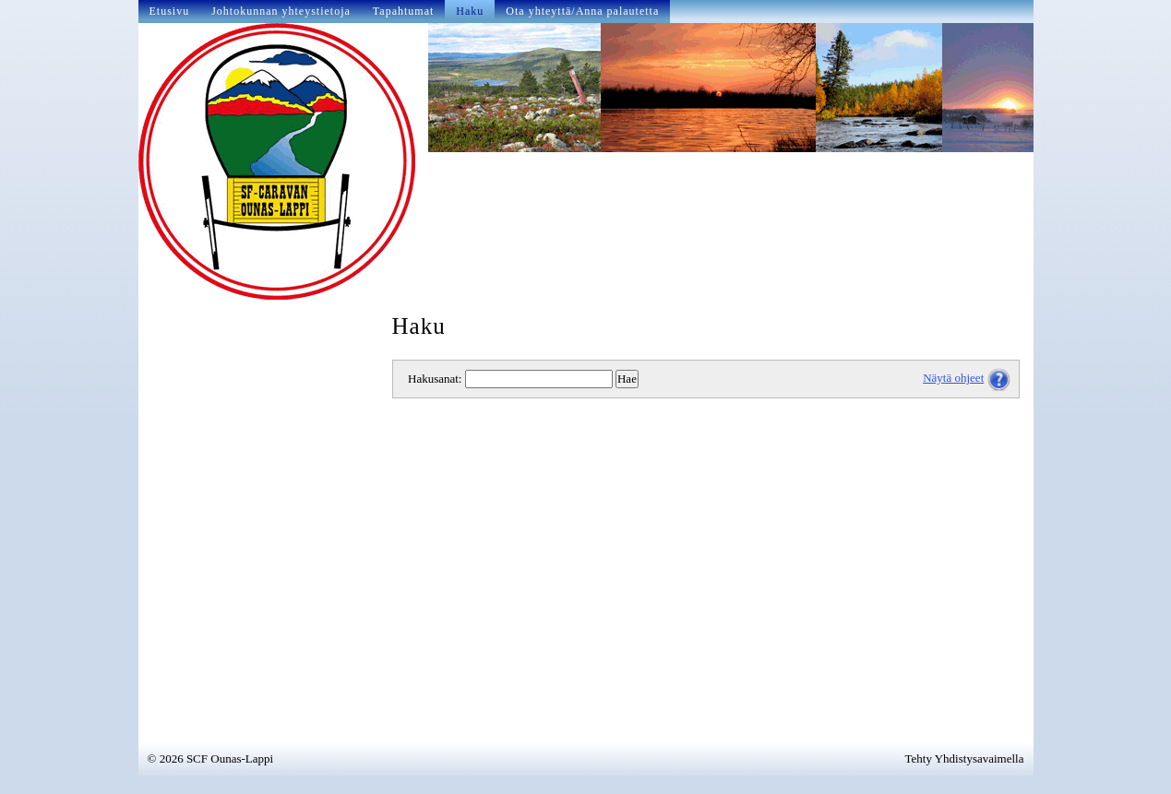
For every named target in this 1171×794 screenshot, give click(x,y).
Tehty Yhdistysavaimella (964, 758)
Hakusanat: (434, 378)
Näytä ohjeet (953, 378)
